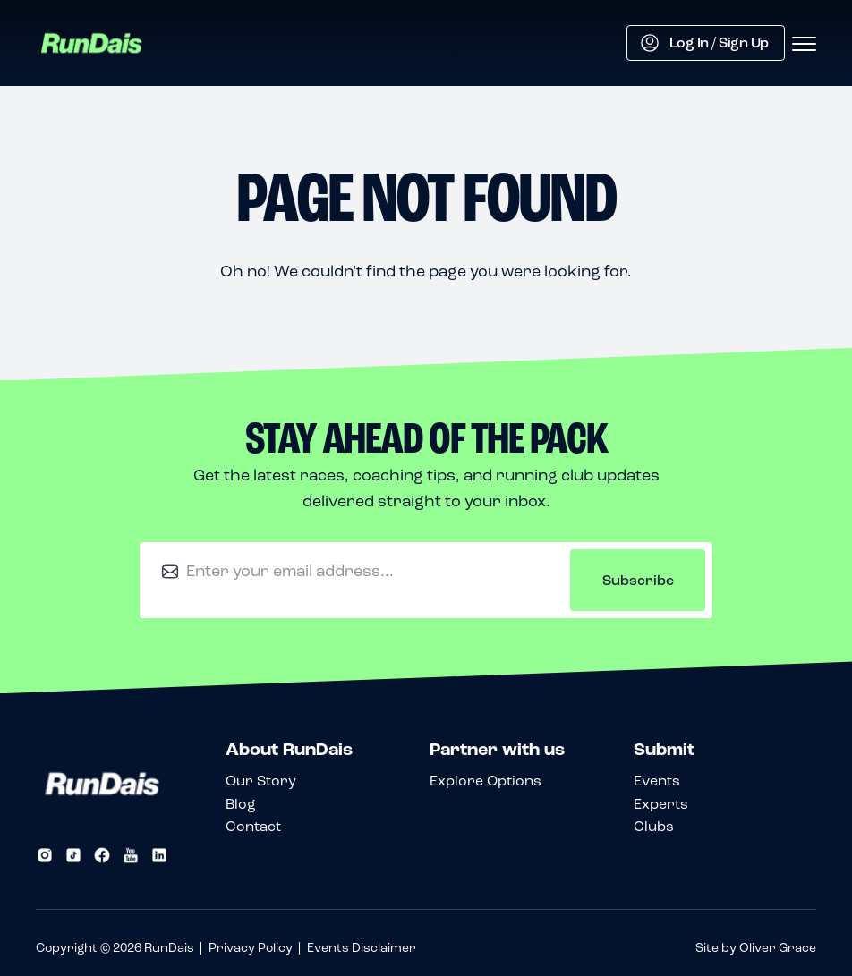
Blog (241, 803)
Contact (253, 826)
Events (657, 780)
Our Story (261, 780)
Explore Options (485, 780)
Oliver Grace (777, 947)
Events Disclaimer (361, 947)
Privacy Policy (251, 947)
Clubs (654, 826)
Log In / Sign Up (705, 43)
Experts (661, 803)
